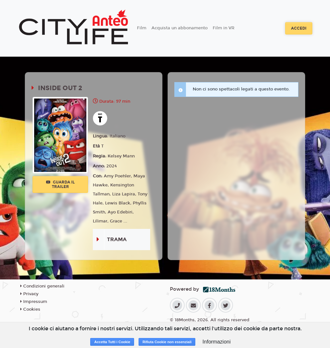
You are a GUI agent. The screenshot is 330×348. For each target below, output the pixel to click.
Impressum (33, 301)
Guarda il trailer (60, 184)
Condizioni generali (42, 286)
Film (141, 28)
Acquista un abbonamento (179, 28)
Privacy (29, 293)
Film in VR (223, 28)
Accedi (298, 28)
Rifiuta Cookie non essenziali (166, 342)
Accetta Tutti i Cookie (112, 342)
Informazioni (216, 341)
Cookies (30, 309)
